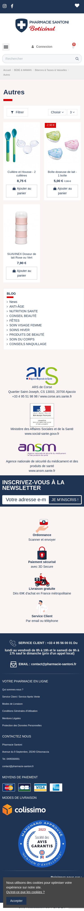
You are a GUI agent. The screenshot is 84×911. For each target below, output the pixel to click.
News (13, 302)
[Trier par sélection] (57, 112)
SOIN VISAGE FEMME (25, 325)
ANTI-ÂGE (16, 306)
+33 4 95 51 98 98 (24, 396)
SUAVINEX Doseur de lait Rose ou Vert (21, 255)
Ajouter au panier (21, 191)
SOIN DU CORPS (21, 339)
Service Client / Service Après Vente (21, 696)
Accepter (16, 901)
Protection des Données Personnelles (22, 725)
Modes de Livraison (12, 703)
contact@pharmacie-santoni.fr (18, 766)
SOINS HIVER (19, 330)
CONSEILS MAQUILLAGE (28, 344)
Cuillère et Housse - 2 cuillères (22, 173)
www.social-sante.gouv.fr (42, 433)
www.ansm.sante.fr (42, 470)
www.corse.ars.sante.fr (56, 396)
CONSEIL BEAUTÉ (23, 316)
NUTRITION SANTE (23, 311)
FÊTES (14, 320)
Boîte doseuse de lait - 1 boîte (62, 173)
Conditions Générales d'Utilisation (19, 711)
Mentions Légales (11, 718)
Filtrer (17, 112)
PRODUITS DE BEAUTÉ (26, 334)
